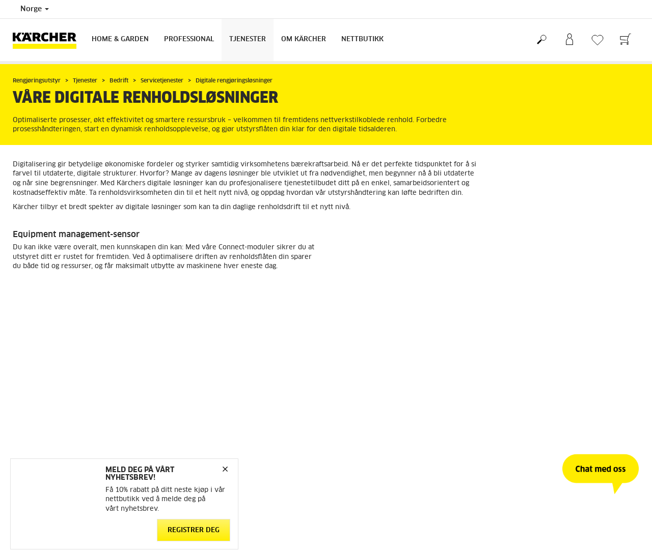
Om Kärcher (303, 39)
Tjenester (247, 39)
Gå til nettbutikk (38, 363)
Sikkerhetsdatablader (366, 412)
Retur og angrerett (40, 388)
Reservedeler (33, 400)
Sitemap (506, 412)
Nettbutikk (362, 39)
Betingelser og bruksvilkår (53, 375)
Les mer (37, 293)
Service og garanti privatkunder (382, 400)
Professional (189, 39)
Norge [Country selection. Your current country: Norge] (34, 9)
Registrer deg (194, 530)
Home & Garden (120, 39)
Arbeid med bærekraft (528, 363)
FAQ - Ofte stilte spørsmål (374, 375)
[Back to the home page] (48, 40)
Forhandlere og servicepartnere (381, 388)
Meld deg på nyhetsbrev (531, 388)
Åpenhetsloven (517, 375)
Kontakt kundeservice (366, 363)
